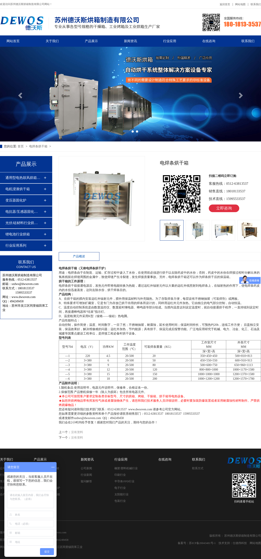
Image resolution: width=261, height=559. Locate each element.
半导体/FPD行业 (124, 481)
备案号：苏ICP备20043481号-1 (197, 543)
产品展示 (91, 41)
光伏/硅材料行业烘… (21, 223)
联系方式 (197, 468)
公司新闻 (86, 468)
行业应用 (169, 41)
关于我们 (52, 41)
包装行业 (120, 500)
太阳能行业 (121, 494)
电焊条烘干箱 (38, 146)
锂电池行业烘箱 (17, 234)
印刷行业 (120, 474)
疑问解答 (86, 481)
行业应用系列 (15, 245)
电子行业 (120, 487)
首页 (21, 146)
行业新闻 (86, 474)
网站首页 (13, 41)
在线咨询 (208, 41)
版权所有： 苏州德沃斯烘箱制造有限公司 (235, 535)
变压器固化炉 (15, 200)
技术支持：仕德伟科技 (233, 543)
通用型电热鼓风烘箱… (22, 178)
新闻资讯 (130, 41)
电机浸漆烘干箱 (17, 189)
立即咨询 (224, 208)
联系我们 (256, 4)
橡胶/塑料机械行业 (126, 468)
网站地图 (240, 4)
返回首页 (225, 4)
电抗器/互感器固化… (21, 211)
